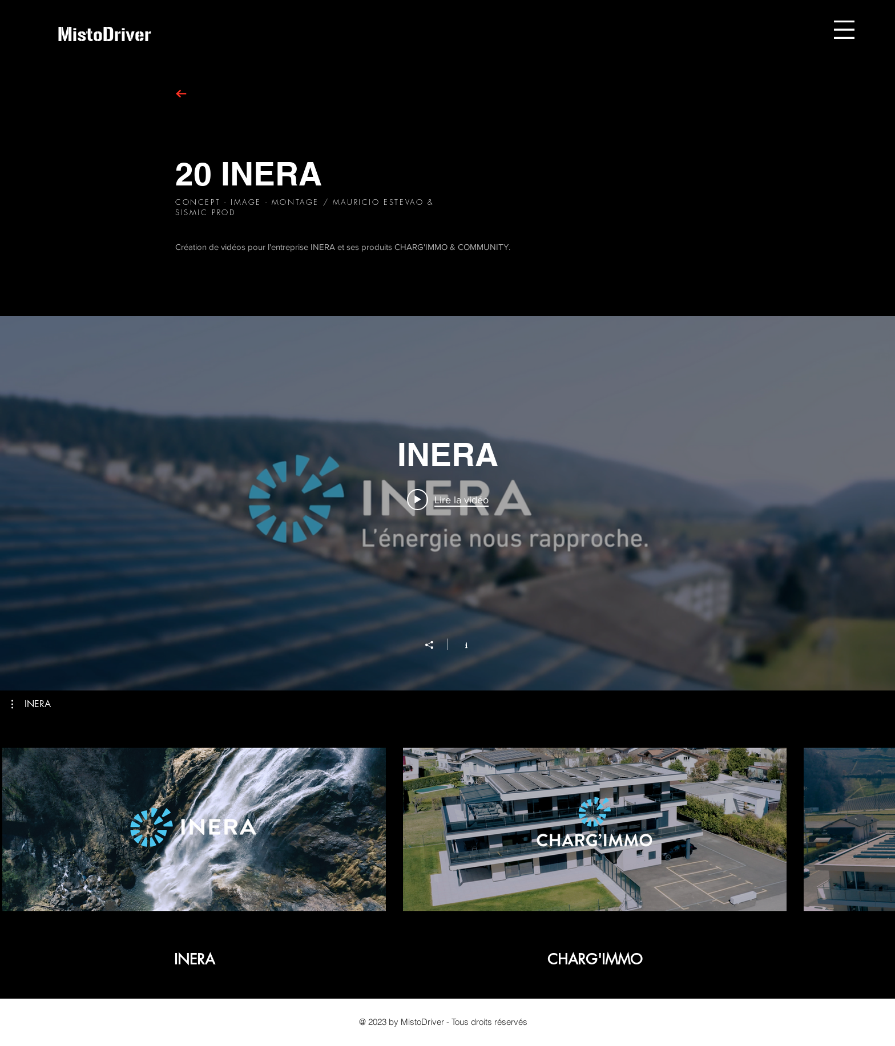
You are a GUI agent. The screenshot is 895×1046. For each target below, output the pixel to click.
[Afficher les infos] (460, 644)
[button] (844, 30)
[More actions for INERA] (31, 704)
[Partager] (435, 645)
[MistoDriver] (104, 34)
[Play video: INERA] (448, 499)
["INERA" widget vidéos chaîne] (447, 503)
